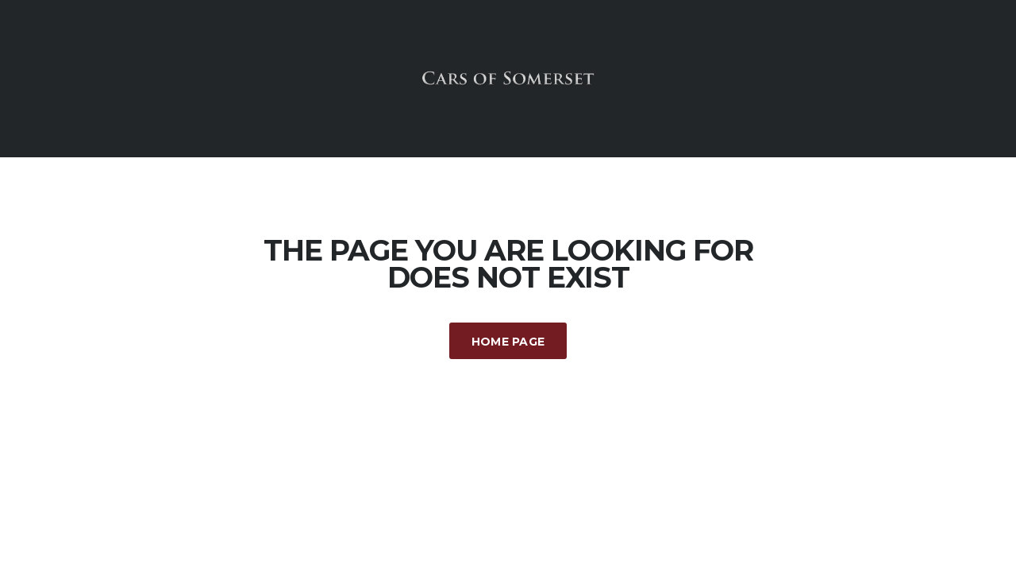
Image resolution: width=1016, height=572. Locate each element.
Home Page (508, 341)
